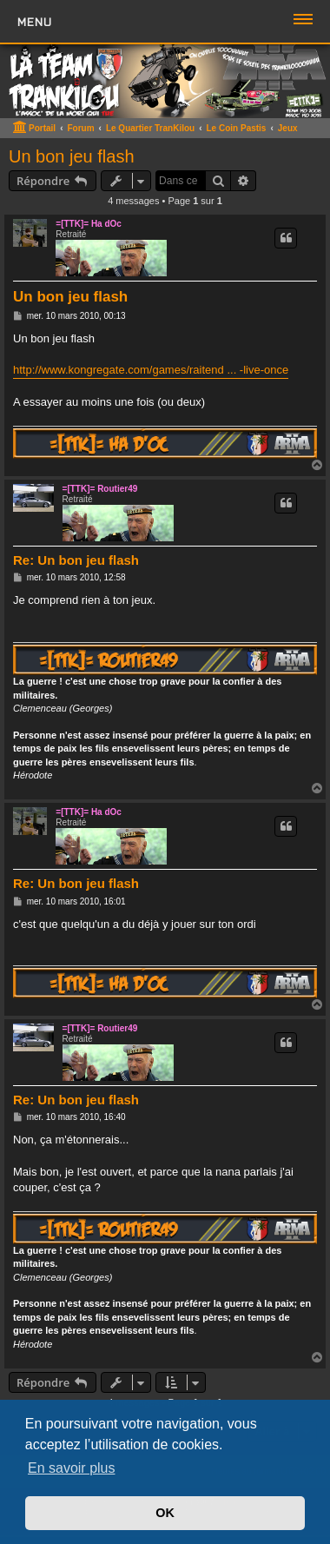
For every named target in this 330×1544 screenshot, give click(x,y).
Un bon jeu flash (72, 156)
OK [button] (165, 1513)
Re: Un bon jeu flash (76, 560)
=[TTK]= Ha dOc (89, 224)
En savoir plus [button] (72, 1468)
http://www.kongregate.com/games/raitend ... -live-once (150, 369)
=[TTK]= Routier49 (100, 489)
